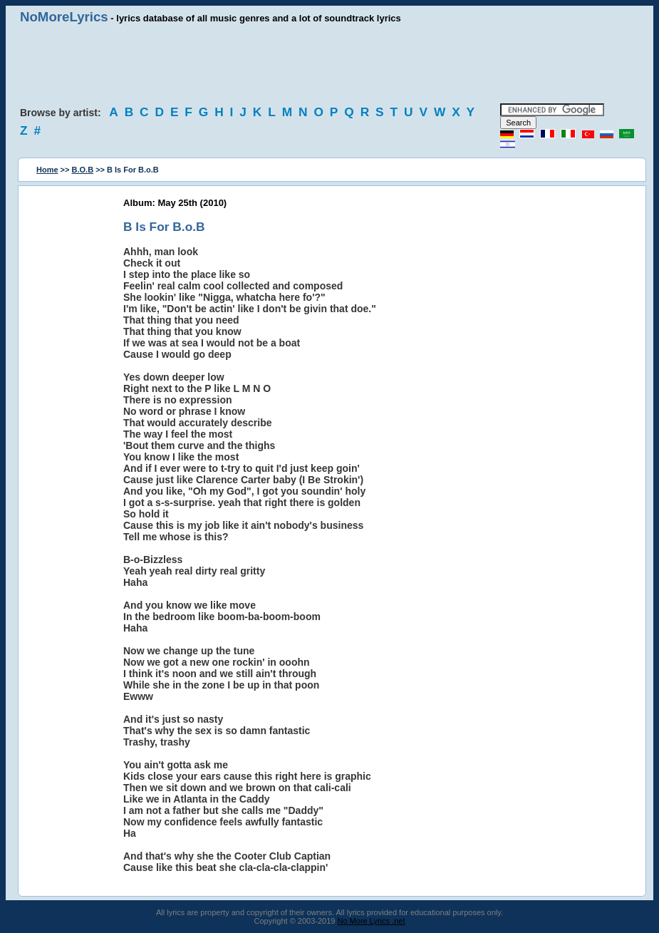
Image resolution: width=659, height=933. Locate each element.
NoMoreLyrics (64, 16)
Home (47, 169)
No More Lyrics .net (371, 921)
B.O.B (83, 169)
